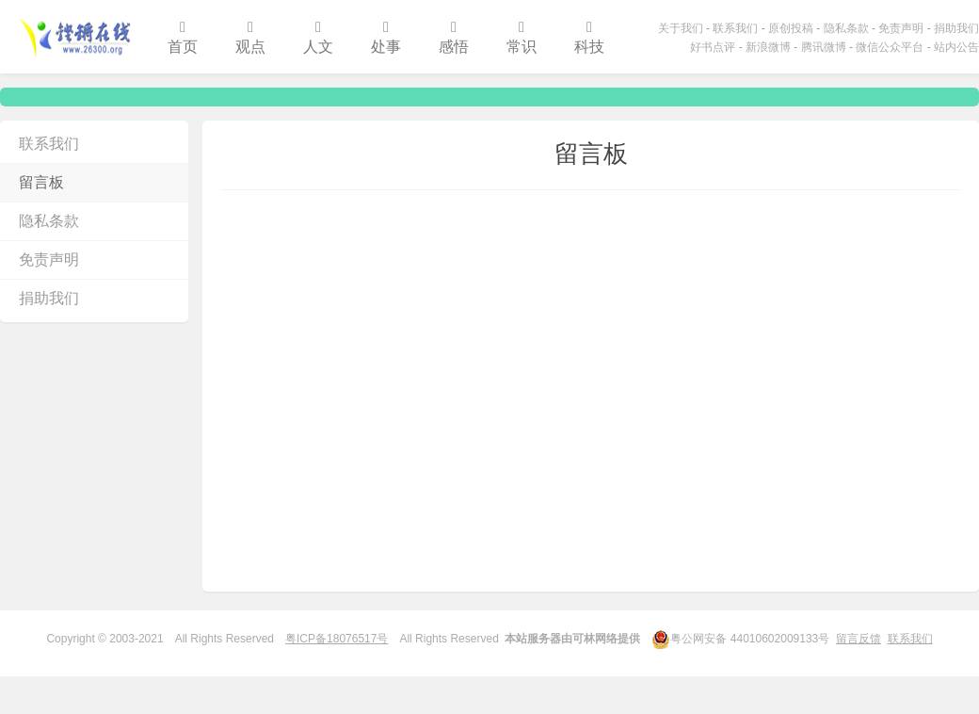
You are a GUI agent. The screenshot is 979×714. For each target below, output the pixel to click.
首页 (183, 37)
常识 (521, 37)
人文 (318, 37)
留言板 (41, 182)
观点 (250, 37)
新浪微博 (768, 47)
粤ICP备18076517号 (336, 638)
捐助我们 (956, 28)
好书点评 (712, 47)
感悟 (454, 37)
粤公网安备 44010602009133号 (740, 637)
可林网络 (595, 638)
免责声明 (900, 28)
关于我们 (680, 28)
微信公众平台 (889, 47)
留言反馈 (858, 638)
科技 (589, 37)
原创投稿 (790, 28)
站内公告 (956, 47)
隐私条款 (846, 28)
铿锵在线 (74, 36)
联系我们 (735, 28)
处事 (386, 37)
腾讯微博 (823, 47)
